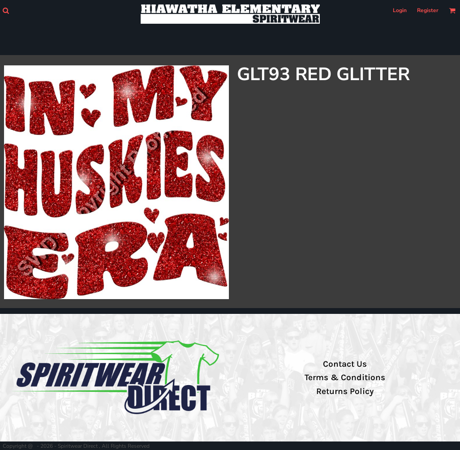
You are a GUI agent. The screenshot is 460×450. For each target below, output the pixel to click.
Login (400, 10)
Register (428, 10)
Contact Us (345, 364)
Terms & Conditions (345, 377)
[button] (5, 10)
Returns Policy (345, 391)
